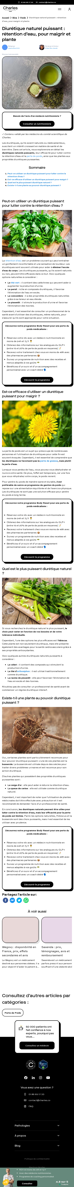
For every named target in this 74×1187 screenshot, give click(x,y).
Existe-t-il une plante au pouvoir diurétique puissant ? (34, 185)
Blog (14, 17)
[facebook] (5, 900)
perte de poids (34, 156)
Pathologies (22, 1125)
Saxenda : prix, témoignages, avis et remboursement (55, 951)
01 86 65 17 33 (36, 1094)
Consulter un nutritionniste (37, 123)
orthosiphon (23, 671)
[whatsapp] (26, 900)
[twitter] (19, 900)
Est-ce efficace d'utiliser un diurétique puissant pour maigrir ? (38, 179)
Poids (23, 17)
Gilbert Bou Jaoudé (51, 48)
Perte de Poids (13, 1012)
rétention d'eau (13, 260)
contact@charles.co (39, 1100)
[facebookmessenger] (12, 900)
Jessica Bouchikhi (14, 48)
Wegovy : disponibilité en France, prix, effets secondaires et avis (19, 951)
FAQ (31, 1106)
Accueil (5, 17)
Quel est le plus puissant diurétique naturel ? (30, 182)
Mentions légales (37, 1167)
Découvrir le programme (37, 379)
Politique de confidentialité (37, 1158)
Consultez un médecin (37, 1045)
